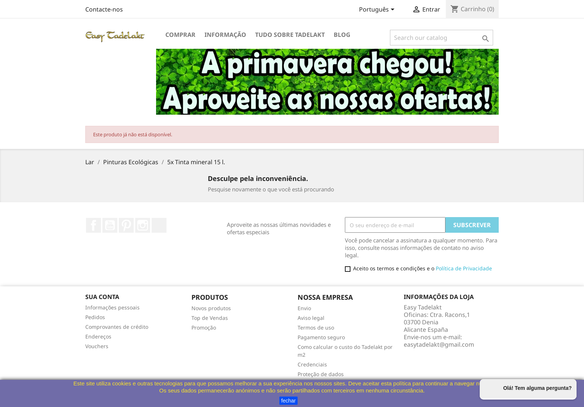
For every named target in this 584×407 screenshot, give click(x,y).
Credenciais (312, 364)
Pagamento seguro (321, 337)
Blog (342, 35)
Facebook (93, 225)
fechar (288, 401)
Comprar (180, 35)
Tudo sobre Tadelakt (290, 35)
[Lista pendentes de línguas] (378, 10)
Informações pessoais (112, 307)
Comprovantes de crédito (116, 326)
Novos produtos (211, 308)
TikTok (159, 225)
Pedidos (95, 317)
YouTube (109, 225)
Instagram (142, 225)
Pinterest (126, 225)
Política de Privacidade (464, 268)
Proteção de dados (321, 374)
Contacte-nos (104, 9)
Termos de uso (316, 327)
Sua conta (102, 297)
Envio (304, 308)
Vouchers (96, 346)
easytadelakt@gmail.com (439, 344)
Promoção (203, 327)
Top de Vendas (209, 317)
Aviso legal (311, 317)
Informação (225, 35)
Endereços (98, 336)
